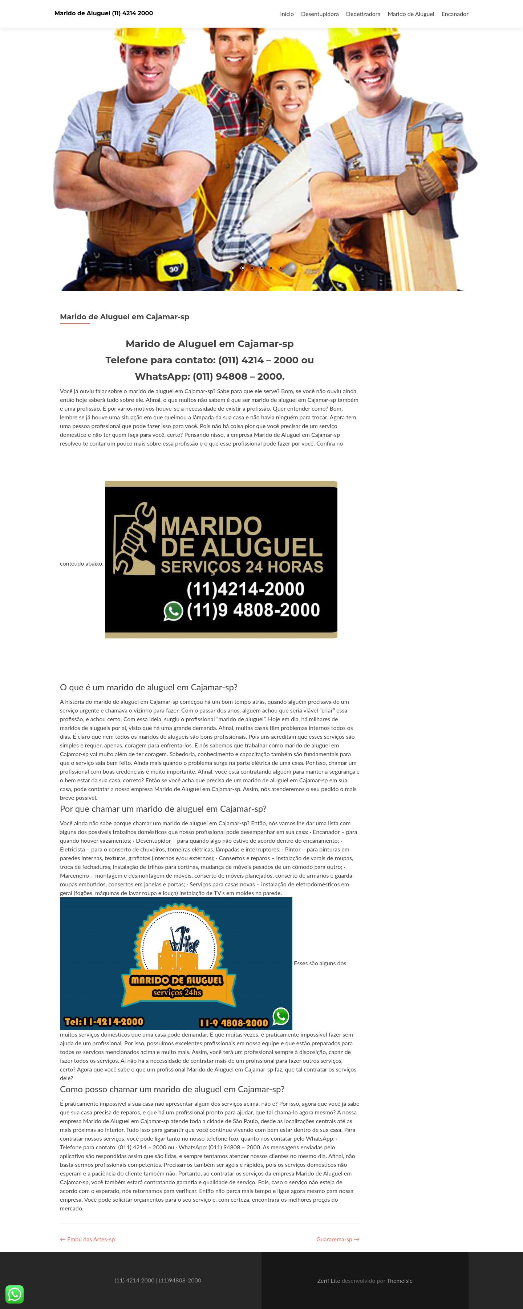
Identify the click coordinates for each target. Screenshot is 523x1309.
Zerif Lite (329, 1280)
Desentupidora (320, 13)
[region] (261, 145)
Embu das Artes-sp (87, 1239)
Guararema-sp (338, 1239)
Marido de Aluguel (411, 13)
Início (287, 13)
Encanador (455, 13)
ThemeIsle (400, 1280)
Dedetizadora (363, 13)
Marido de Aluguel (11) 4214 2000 (103, 13)
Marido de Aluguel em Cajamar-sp (124, 316)
